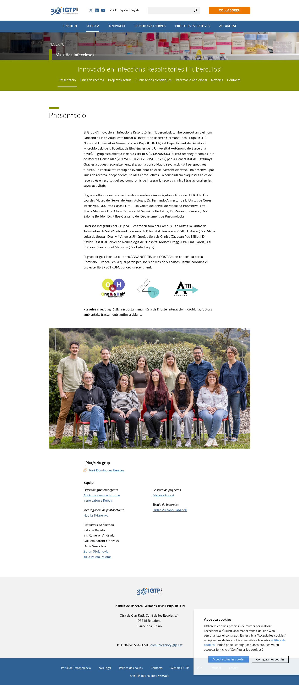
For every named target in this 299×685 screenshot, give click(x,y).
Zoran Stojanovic (95, 551)
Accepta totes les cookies (228, 659)
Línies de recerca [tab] (92, 80)
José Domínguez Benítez (106, 470)
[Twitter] (91, 10)
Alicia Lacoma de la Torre (101, 495)
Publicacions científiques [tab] (153, 80)
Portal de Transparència (76, 668)
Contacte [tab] (233, 80)
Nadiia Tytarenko (95, 515)
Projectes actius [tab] (119, 80)
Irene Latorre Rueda (97, 500)
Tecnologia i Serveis (150, 26)
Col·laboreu (229, 10)
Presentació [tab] (67, 80)
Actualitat (227, 26)
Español (124, 10)
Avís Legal (105, 668)
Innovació (116, 26)
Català (113, 10)
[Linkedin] (97, 10)
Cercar (195, 10)
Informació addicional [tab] (191, 80)
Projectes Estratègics (192, 26)
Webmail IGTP (179, 668)
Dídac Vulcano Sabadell (170, 510)
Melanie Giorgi (163, 495)
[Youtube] (103, 10)
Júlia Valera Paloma (97, 557)
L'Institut (70, 26)
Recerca (92, 26)
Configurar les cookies (270, 659)
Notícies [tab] (217, 80)
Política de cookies (131, 668)
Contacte (156, 668)
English (135, 10)
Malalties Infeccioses (74, 54)
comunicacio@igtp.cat (166, 645)
